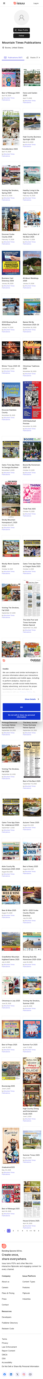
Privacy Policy (26, 692)
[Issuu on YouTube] (30, 1374)
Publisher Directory (10, 1323)
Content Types (28, 1281)
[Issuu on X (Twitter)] (17, 1374)
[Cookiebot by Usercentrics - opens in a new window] (30, 660)
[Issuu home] (19, 3)
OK (21, 707)
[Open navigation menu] (4, 3)
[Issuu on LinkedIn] (11, 1374)
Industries (26, 1299)
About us (5, 1281)
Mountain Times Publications (8, 99)
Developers (6, 1317)
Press (4, 1299)
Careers (5, 1287)
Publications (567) (13, 57)
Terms (4, 1339)
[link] (36, 3)
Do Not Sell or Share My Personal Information (20, 1366)
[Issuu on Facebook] (4, 1374)
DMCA (4, 1355)
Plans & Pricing (8, 1293)
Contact (5, 1305)
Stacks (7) (32, 57)
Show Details (30, 699)
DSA (4, 1358)
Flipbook (26, 1293)
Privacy (5, 1343)
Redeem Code (8, 1328)
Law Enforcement (9, 1347)
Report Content (8, 1351)
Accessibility (7, 1362)
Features (26, 1287)
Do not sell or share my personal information (21, 716)
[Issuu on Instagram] (24, 1374)
